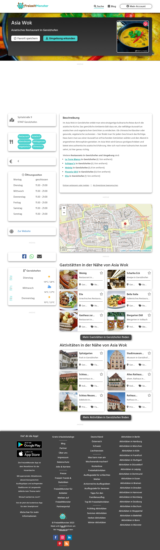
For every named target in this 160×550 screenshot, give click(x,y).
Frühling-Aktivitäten (97, 509)
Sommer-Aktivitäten (97, 513)
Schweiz (97, 446)
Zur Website (24, 231)
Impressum (63, 457)
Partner (63, 448)
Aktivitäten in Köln (130, 451)
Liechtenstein (96, 451)
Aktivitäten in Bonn (130, 520)
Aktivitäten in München (130, 446)
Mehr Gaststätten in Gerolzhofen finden (106, 337)
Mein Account (138, 6)
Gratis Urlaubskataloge (63, 437)
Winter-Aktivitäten (97, 522)
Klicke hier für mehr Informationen (29, 514)
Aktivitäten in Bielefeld (130, 516)
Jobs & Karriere (63, 467)
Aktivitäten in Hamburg (130, 441)
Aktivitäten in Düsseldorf (131, 465)
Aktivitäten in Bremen (130, 483)
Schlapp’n (70, 163)
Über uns (63, 453)
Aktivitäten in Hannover (130, 492)
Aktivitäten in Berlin (130, 437)
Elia (67, 176)
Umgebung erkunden (62, 38)
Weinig (68, 168)
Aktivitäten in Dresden (130, 488)
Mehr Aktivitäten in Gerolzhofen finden (106, 417)
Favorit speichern (26, 38)
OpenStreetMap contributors (140, 251)
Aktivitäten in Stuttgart (131, 460)
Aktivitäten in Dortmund (130, 474)
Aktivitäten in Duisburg (131, 502)
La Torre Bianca (72, 159)
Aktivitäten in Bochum (130, 506)
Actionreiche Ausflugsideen (97, 484)
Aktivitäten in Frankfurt (130, 455)
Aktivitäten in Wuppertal (130, 511)
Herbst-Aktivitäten (97, 518)
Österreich (97, 441)
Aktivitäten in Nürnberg (130, 497)
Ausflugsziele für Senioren (96, 488)
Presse (63, 473)
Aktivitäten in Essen (130, 479)
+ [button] (64, 208)
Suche (100, 6)
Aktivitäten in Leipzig (131, 469)
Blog (113, 6)
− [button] (64, 213)
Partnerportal (63, 506)
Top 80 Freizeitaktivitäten (97, 502)
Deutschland (97, 437)
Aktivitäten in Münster (130, 525)
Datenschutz (63, 462)
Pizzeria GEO (71, 172)
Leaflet (123, 251)
